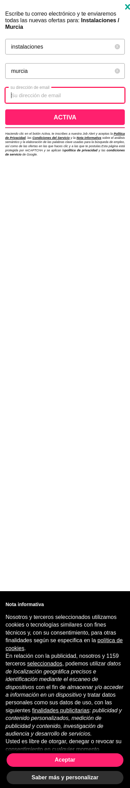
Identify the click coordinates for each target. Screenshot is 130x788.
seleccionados (44, 664)
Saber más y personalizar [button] (65, 777)
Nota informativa (89, 138)
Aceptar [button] (65, 760)
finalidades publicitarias (60, 710)
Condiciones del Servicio (51, 138)
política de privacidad (81, 150)
